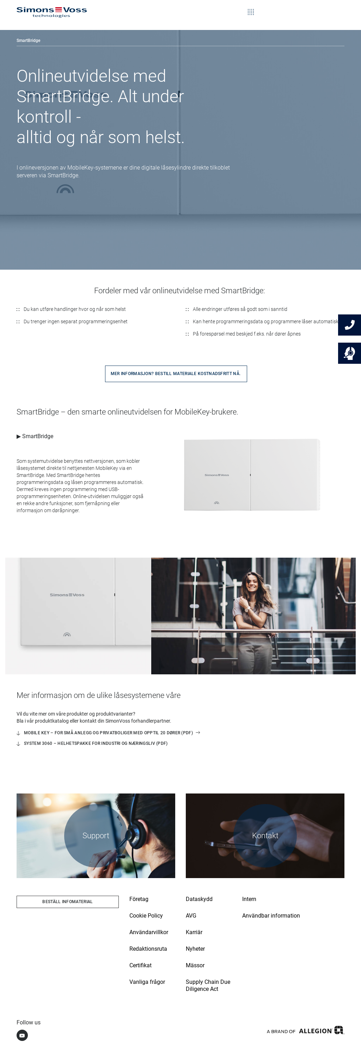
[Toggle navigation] (250, 7)
